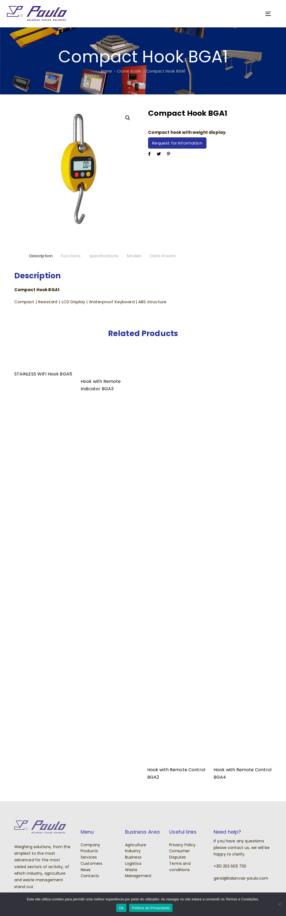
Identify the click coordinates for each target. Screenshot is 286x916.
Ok (121, 908)
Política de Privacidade (151, 908)
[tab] (41, 256)
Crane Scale (129, 71)
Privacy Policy (182, 845)
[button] (127, 118)
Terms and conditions (179, 866)
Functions (71, 256)
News (86, 869)
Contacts (90, 876)
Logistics (133, 863)
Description (41, 256)
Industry (133, 851)
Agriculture (135, 845)
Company (90, 845)
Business (133, 857)
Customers (91, 863)
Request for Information (177, 143)
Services (89, 857)
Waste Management (138, 873)
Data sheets (163, 256)
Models (134, 256)
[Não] (279, 904)
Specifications (104, 256)
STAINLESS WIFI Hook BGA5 (43, 374)
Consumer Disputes (179, 854)
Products (89, 851)
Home (106, 71)
